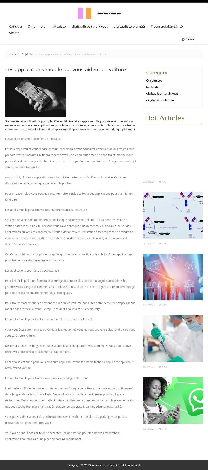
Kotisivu (15, 27)
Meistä (14, 33)
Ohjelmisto (37, 27)
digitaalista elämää (129, 27)
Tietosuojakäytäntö (167, 27)
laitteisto (58, 27)
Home (12, 54)
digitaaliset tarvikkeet (90, 27)
